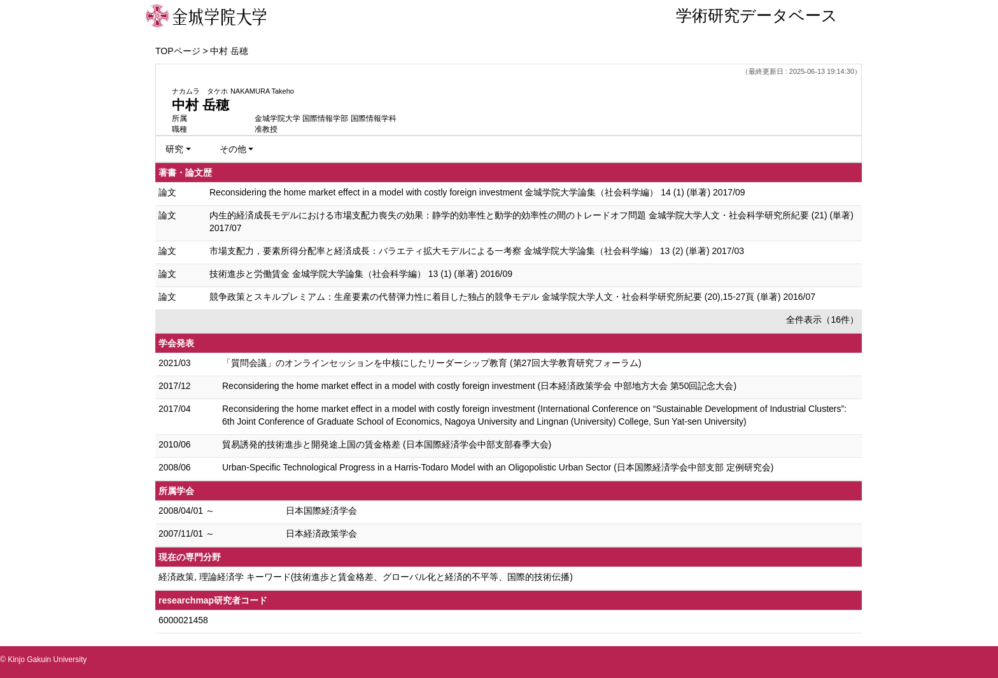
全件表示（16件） (822, 319)
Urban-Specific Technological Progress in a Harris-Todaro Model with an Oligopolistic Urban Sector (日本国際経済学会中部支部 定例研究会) (497, 467)
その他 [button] (233, 149)
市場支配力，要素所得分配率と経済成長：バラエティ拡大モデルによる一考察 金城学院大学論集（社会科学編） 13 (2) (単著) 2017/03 (476, 251)
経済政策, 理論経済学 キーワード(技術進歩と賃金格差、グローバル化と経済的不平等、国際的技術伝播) (365, 577)
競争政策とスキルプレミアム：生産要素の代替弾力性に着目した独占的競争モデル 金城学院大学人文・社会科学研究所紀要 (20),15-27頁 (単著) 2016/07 (512, 297)
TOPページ (177, 51)
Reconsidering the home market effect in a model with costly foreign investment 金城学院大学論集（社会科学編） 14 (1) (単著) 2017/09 (477, 192)
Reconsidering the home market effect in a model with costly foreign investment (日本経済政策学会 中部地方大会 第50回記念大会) (479, 386)
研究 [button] (174, 149)
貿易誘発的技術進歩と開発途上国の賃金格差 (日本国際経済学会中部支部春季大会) (386, 444)
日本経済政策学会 (321, 533)
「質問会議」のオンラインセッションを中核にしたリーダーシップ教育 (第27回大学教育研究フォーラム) (432, 363)
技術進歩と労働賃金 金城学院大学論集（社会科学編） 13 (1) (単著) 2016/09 (360, 274)
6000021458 (183, 620)
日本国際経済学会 (321, 510)
